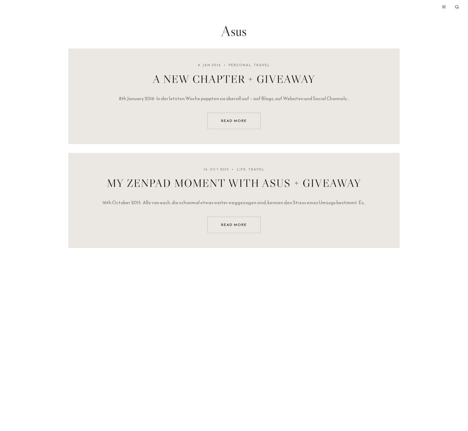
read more (234, 120)
